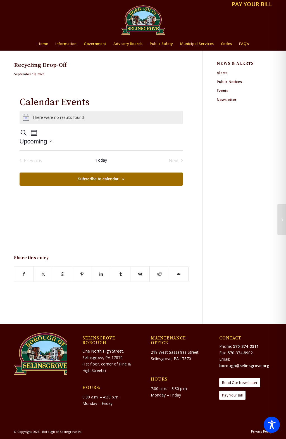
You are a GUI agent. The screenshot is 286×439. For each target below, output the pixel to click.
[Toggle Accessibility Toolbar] (271, 424)
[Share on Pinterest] (81, 274)
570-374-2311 (246, 346)
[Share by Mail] (178, 274)
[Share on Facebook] (24, 274)
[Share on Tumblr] (120, 274)
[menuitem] (250, 4)
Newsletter (227, 99)
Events (222, 90)
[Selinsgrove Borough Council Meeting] (281, 219)
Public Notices (229, 81)
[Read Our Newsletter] (239, 382)
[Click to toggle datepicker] (36, 141)
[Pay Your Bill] (232, 395)
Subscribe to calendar (98, 179)
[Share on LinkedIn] (101, 274)
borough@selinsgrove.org (244, 365)
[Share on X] (43, 274)
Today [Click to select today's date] (101, 160)
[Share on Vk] (139, 274)
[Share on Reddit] (159, 274)
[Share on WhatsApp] (62, 274)
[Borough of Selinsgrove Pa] (143, 20)
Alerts (222, 72)
